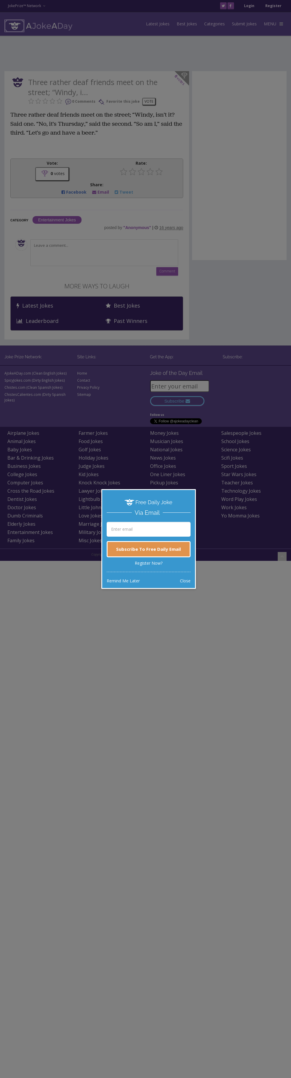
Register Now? (148, 563)
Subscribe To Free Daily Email (148, 549)
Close (185, 581)
